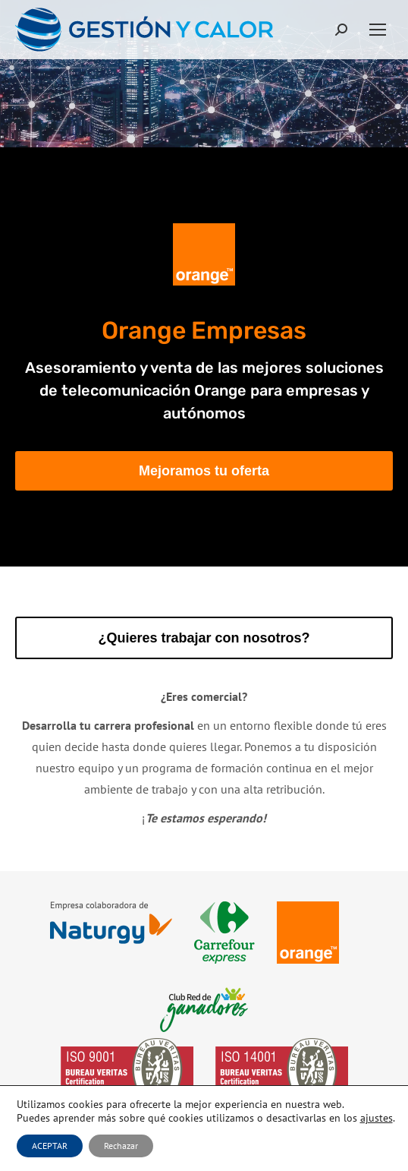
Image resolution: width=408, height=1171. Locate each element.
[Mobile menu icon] (377, 29)
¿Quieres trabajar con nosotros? (203, 637)
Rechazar (121, 1145)
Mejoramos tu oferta (204, 470)
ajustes (376, 1118)
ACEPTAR (49, 1145)
